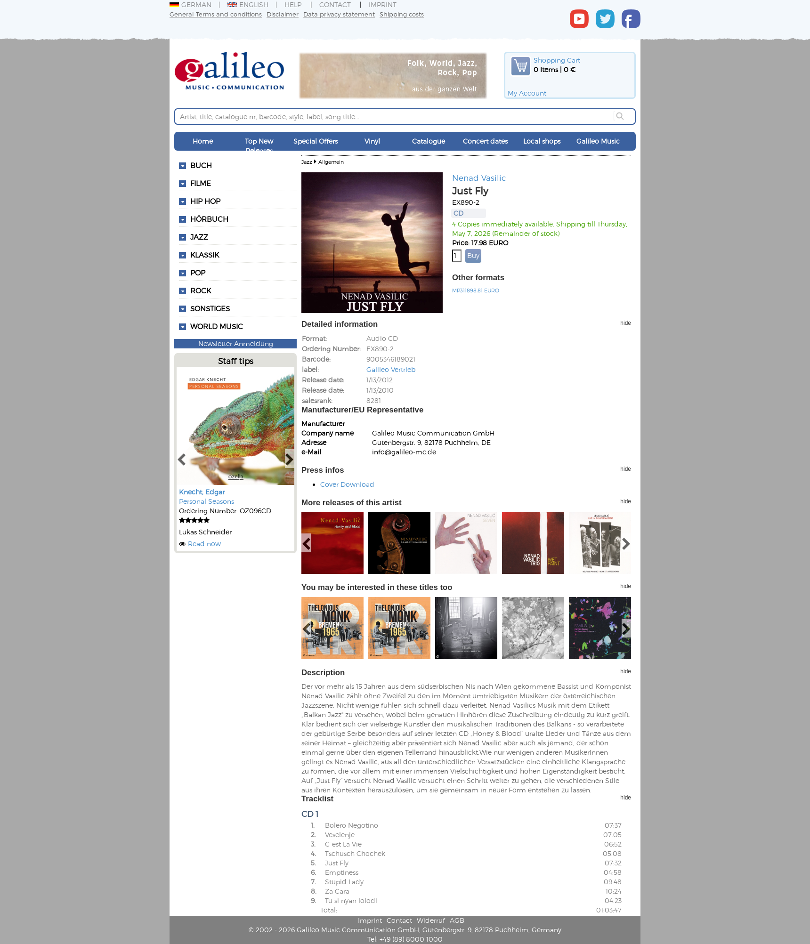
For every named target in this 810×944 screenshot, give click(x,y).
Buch (201, 165)
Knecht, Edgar (202, 492)
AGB (457, 920)
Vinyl (372, 141)
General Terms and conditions (216, 13)
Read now (204, 544)
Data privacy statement (339, 13)
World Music (216, 326)
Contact (335, 4)
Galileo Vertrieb (390, 369)
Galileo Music (598, 141)
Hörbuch (209, 219)
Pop (197, 272)
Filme (200, 183)
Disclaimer (283, 13)
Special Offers (315, 141)
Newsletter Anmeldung (235, 343)
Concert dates (485, 141)
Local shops (541, 141)
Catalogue (428, 141)
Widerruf (431, 920)
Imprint (383, 4)
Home (203, 141)
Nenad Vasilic (479, 177)
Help (292, 4)
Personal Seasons (206, 501)
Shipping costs (402, 13)
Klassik (204, 254)
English (247, 4)
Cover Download (347, 484)
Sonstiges (210, 308)
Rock (200, 290)
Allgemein (331, 162)
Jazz (199, 237)
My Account (527, 93)
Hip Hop (205, 201)
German (190, 4)
